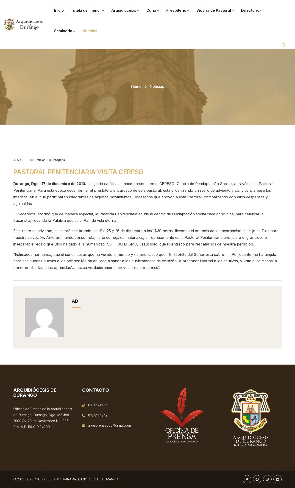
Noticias (157, 86)
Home (136, 86)
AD (17, 160)
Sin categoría (56, 160)
